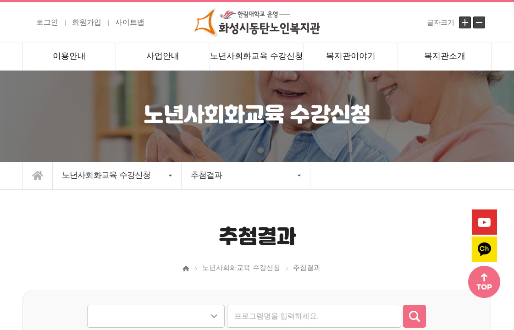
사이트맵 (129, 22)
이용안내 (69, 55)
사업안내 (162, 55)
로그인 (47, 22)
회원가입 (86, 22)
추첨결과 (206, 175)
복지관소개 (444, 55)
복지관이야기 (351, 55)
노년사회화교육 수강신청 (256, 55)
